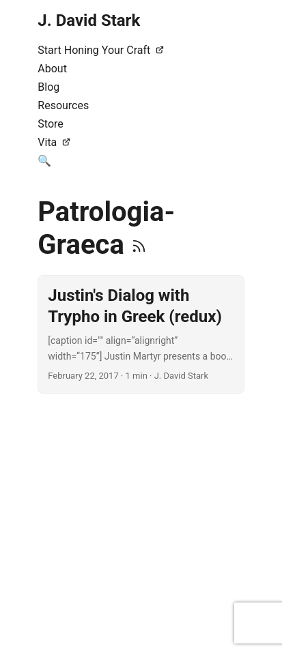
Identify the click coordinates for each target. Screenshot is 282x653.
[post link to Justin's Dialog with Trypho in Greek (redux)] (140, 334)
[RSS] (139, 245)
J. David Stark (89, 20)
